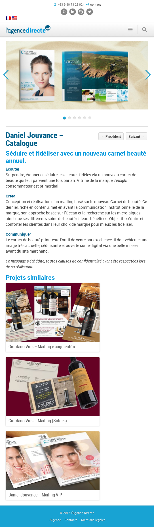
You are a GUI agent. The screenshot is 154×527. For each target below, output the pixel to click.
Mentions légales (93, 520)
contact (95, 4)
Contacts (71, 520)
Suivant (136, 136)
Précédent (111, 136)
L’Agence (55, 520)
